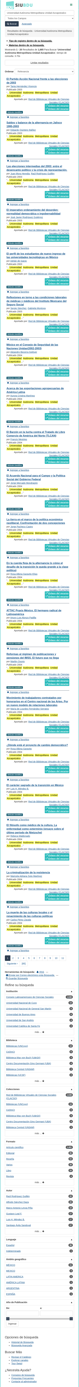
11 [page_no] (62, 958)
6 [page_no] (34, 958)
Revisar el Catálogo (21, 1357)
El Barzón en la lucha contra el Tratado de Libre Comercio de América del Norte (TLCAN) (35, 434)
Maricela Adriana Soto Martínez (26, 876)
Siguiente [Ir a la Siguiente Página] (12, 963)
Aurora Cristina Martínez (22, 395)
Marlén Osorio (17, 661)
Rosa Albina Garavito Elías (23, 574)
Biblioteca (11, 1040)
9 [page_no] (50, 958)
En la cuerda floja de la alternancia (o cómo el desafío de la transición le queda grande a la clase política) (37, 567)
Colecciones (12, 1089)
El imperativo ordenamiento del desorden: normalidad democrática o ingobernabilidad (33, 212)
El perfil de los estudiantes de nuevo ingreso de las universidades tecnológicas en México (35, 255)
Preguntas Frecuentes (22, 1378)
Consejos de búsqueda (23, 1375)
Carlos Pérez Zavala (20, 919)
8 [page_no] (45, 958)
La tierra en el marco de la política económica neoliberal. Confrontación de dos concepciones (35, 521)
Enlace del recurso (56, 105)
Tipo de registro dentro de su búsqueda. (29, 41)
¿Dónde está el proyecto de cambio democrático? (37, 745)
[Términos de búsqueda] (39, 13)
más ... (39, 1032)
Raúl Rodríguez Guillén (43, 173)
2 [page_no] (13, 958)
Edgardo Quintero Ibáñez (23, 130)
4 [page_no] (23, 958)
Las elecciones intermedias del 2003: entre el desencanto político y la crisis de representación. (36, 168)
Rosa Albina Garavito (21, 748)
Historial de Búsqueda (22, 1342)
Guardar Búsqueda (17, 978)
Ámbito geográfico (16, 1259)
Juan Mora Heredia (20, 173)
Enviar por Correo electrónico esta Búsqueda (30, 975)
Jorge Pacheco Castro (21, 526)
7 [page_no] (39, 958)
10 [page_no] (56, 958)
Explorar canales (19, 1360)
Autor (9, 1190)
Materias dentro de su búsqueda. (25, 45)
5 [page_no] (29, 958)
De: (8, 1308)
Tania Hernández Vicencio (23, 86)
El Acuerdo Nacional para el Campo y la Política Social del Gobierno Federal (35, 477)
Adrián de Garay (18, 261)
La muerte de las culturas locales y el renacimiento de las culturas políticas (29, 914)
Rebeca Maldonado (20, 836)
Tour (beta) (16, 1363)
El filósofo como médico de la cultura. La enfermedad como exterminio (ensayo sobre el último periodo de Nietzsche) (35, 829)
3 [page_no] (18, 958)
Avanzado (27, 24)
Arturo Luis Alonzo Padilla (23, 617)
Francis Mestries (18, 439)
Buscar (12, 24)
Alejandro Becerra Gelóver (23, 352)
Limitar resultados (39, 62)
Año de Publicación (16, 1302)
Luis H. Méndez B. (19, 788)
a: (41, 1308)
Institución (12, 991)
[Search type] (39, 18)
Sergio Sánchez (18, 308)
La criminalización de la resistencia (28, 872)
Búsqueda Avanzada (21, 1345)
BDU (9, 5)
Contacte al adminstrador (24, 1381)
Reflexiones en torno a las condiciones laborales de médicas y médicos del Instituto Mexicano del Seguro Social (36, 301)
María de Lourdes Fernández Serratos (29, 709)
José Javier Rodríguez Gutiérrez (26, 217)
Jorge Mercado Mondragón (24, 483)
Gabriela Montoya (37, 308)
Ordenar (9, 71)
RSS (40, 972)
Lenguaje (11, 1239)
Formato (10, 1141)
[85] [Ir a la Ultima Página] (23, 963)
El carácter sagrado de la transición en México (35, 785)
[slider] (7, 1318)
